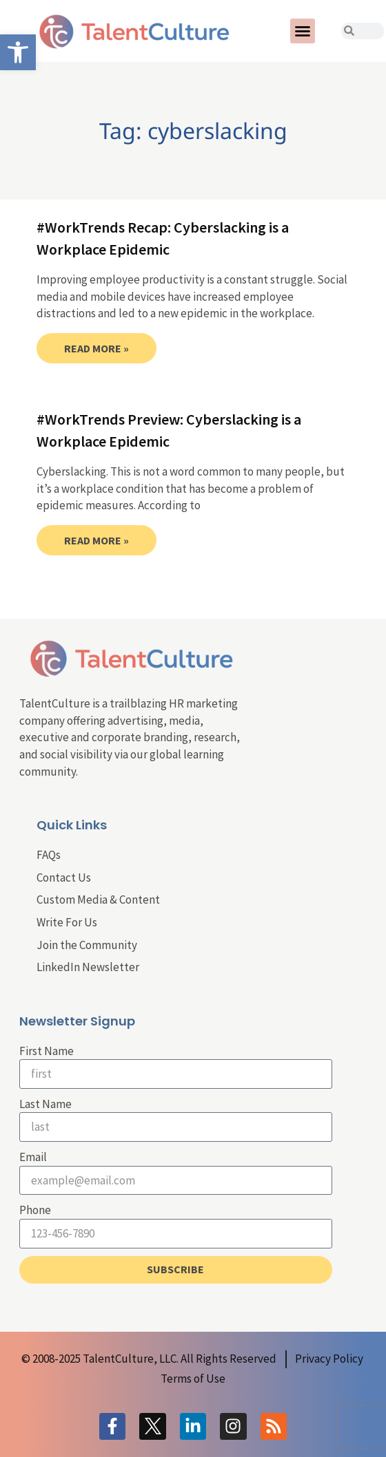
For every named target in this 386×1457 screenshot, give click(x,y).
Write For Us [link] (67, 922)
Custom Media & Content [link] (98, 899)
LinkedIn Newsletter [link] (88, 967)
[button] (302, 31)
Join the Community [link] (87, 945)
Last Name (45, 1104)
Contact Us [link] (64, 877)
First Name (46, 1051)
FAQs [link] (49, 854)
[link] (18, 52)
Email (33, 1156)
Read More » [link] (96, 348)
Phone (35, 1209)
